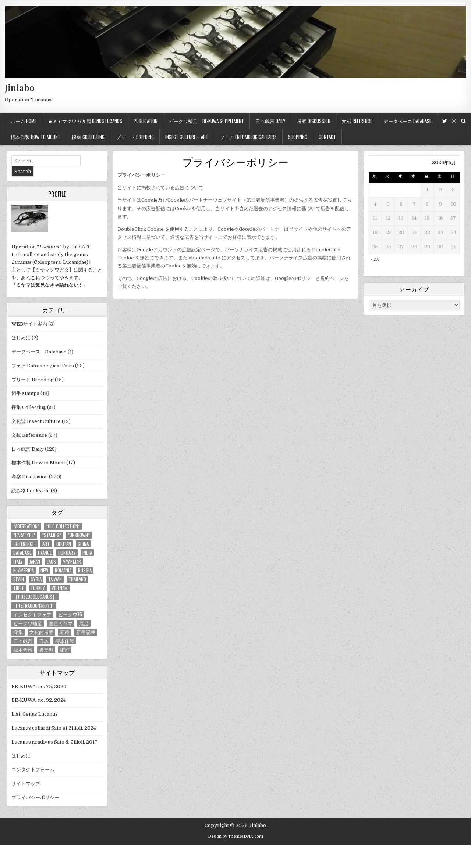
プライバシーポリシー (235, 161)
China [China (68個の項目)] (83, 543)
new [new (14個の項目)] (44, 570)
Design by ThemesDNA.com (235, 836)
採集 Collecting (88, 136)
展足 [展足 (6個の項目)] (84, 623)
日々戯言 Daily (270, 121)
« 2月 (375, 260)
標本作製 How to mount (35, 136)
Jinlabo (20, 87)
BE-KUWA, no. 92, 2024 (38, 700)
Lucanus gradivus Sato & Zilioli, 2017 (54, 742)
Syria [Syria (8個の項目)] (36, 579)
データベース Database (407, 121)
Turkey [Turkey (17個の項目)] (38, 588)
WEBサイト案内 (29, 324)
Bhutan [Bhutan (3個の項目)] (63, 543)
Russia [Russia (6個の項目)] (85, 570)
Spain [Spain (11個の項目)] (18, 579)
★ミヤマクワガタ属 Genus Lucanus (85, 121)
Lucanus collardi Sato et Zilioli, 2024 (53, 728)
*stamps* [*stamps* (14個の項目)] (51, 535)
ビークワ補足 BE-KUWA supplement (206, 121)
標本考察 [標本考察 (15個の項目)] (22, 649)
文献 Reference (357, 121)
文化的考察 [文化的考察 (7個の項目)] (41, 632)
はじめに (21, 338)
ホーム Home (23, 121)
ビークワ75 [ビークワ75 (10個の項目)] (70, 614)
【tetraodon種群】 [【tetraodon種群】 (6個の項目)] (33, 605)
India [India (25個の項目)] (87, 552)
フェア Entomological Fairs (248, 136)
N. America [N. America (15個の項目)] (23, 570)
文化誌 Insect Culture (36, 421)
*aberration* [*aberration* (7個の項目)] (26, 526)
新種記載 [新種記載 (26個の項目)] (85, 632)
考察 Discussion (313, 121)
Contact (327, 136)
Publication (145, 121)
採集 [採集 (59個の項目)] (18, 632)
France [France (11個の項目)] (45, 552)
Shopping (297, 136)
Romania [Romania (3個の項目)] (63, 570)
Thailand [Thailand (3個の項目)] (77, 579)
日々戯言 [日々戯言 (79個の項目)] (22, 640)
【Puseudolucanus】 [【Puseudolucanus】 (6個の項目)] (35, 596)
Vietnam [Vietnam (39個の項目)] (60, 588)
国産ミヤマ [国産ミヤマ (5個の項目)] (60, 623)
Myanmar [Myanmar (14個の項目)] (72, 561)
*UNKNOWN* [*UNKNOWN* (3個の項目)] (79, 535)
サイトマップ (25, 783)
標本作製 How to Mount (38, 462)
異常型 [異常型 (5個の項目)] (46, 649)
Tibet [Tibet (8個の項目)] (18, 588)
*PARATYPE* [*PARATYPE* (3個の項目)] (24, 535)
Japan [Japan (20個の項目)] (34, 561)
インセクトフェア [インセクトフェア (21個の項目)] (32, 614)
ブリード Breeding (135, 136)
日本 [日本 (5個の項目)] (44, 640)
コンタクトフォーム (32, 769)
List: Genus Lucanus (34, 714)
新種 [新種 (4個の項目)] (65, 632)
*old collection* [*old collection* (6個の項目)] (63, 526)
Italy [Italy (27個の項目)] (18, 561)
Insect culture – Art (186, 136)
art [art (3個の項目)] (46, 543)
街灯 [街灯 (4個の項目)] (65, 649)
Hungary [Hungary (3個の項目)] (67, 552)
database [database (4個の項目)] (22, 552)
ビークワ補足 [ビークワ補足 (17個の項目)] (27, 623)
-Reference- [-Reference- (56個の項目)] (24, 543)
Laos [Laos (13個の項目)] (51, 561)
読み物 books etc (30, 490)
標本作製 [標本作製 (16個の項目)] (64, 640)
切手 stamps (25, 393)
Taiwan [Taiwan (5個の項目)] (55, 579)
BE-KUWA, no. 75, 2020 (39, 686)
